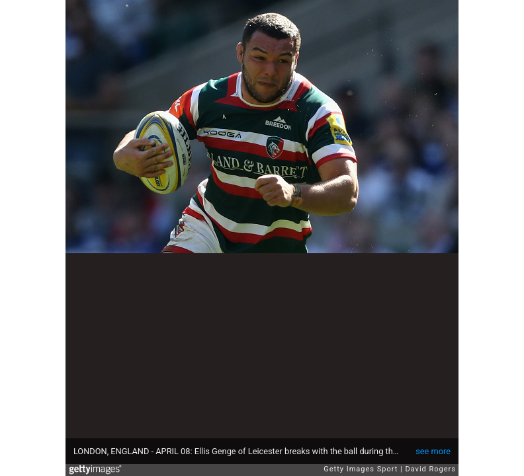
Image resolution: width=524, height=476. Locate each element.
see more (433, 451)
